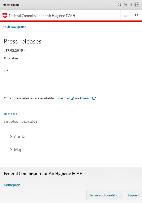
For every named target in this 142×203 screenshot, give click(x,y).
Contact (21, 136)
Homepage (12, 185)
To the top (10, 114)
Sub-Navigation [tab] (15, 27)
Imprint (133, 195)
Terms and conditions (105, 195)
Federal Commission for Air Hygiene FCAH (42, 15)
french (87, 98)
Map (18, 149)
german (64, 98)
